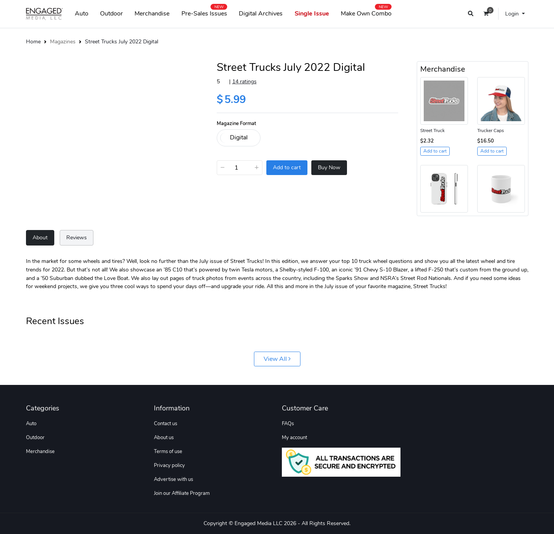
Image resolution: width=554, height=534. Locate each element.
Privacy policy (169, 465)
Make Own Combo (366, 12)
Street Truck (432, 130)
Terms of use (168, 451)
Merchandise (152, 13)
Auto (81, 13)
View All (277, 359)
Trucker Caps (490, 130)
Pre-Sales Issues (204, 12)
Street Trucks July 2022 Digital (121, 41)
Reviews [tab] (76, 237)
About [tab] (40, 237)
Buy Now (329, 167)
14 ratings (244, 81)
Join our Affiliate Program (182, 493)
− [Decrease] (222, 167)
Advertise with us (173, 479)
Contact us (165, 423)
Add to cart (287, 167)
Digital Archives (261, 13)
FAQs (288, 423)
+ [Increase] (256, 167)
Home (33, 41)
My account (294, 437)
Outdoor (111, 13)
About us (164, 437)
